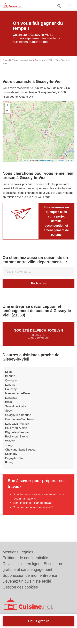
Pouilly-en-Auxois (16, 428)
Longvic (10, 384)
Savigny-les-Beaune (18, 415)
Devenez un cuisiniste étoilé (27, 581)
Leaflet (25, 161)
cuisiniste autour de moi (47, 88)
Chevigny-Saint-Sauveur (20, 449)
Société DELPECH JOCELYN (38, 330)
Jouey (9, 445)
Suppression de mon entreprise (30, 575)
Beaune (10, 376)
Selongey (11, 453)
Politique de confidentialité (25, 558)
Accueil (6, 60)
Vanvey (9, 441)
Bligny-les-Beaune (17, 432)
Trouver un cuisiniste (22, 60)
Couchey (11, 389)
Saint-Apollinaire (15, 406)
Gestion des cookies (20, 587)
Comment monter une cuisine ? (33, 507)
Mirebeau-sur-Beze (17, 393)
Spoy (8, 410)
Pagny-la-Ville (14, 458)
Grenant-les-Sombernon (20, 419)
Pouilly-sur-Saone (16, 436)
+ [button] (7, 105)
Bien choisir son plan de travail (32, 502)
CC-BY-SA (69, 161)
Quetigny (11, 380)
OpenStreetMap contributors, (52, 161)
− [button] (7, 110)
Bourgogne (40, 60)
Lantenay (11, 397)
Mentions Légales (18, 552)
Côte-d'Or (53, 60)
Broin (8, 402)
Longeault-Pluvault (17, 423)
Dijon (8, 371)
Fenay (9, 462)
